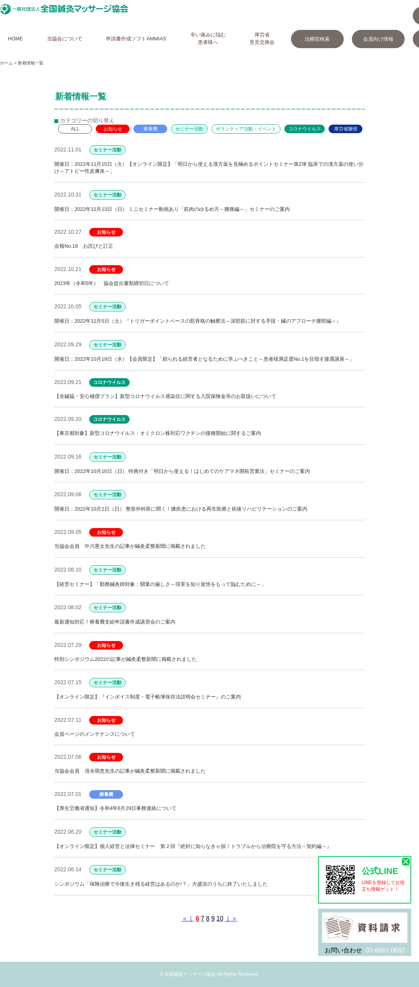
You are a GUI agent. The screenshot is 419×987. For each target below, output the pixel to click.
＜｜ (188, 918)
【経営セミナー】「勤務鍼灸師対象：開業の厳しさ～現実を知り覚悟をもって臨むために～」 (160, 584)
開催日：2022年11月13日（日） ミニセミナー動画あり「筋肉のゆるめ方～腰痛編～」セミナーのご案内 (172, 209)
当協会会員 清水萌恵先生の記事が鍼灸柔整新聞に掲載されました (130, 771)
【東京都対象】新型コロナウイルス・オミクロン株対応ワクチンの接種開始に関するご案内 (157, 433)
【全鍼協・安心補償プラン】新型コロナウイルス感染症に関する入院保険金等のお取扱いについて (165, 396)
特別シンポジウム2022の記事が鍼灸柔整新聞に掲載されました (125, 659)
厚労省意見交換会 (262, 38)
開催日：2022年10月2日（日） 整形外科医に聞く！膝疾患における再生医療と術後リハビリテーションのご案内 (180, 509)
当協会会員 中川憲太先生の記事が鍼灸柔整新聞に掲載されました (130, 546)
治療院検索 (317, 39)
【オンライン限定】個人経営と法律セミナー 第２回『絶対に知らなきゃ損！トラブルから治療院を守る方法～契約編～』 (193, 846)
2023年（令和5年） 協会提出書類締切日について (111, 283)
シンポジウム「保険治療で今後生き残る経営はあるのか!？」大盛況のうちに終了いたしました (161, 884)
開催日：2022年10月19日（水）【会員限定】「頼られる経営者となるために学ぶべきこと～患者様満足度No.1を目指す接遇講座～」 (204, 359)
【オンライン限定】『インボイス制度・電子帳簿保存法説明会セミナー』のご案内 (147, 697)
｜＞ (231, 918)
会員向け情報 (378, 39)
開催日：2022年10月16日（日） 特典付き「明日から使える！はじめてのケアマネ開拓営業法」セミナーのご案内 (182, 471)
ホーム (6, 63)
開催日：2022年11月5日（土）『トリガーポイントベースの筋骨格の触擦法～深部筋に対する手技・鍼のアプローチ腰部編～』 (197, 321)
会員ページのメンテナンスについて (94, 734)
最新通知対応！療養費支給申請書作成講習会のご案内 (114, 622)
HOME (15, 39)
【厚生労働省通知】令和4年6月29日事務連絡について (115, 808)
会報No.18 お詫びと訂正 (83, 246)
